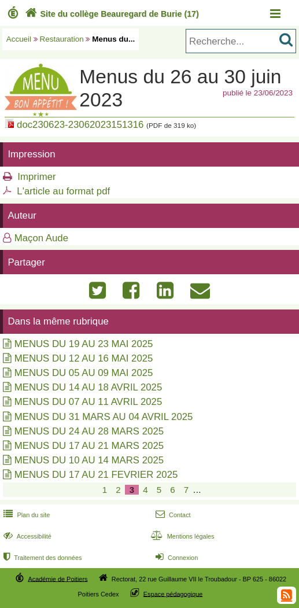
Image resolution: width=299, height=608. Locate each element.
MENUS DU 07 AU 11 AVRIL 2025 (88, 401)
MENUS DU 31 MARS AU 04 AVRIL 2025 (103, 416)
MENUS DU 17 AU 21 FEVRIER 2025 (96, 474)
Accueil (18, 39)
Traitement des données (41, 557)
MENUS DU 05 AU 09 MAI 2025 (83, 372)
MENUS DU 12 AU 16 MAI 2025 (83, 358)
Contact (172, 514)
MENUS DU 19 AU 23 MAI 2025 (83, 343)
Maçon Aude (41, 238)
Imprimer (36, 176)
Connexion (175, 557)
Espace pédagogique (173, 593)
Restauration (62, 39)
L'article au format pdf (63, 191)
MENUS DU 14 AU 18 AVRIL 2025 (88, 387)
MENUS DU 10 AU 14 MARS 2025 (89, 460)
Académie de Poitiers (57, 578)
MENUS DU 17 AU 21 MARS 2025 (89, 445)
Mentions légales (182, 536)
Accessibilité (26, 536)
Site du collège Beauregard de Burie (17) (111, 14)
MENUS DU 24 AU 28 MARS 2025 (89, 431)
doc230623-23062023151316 (80, 124)
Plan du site (25, 514)
